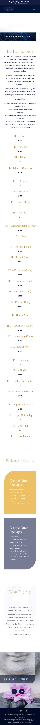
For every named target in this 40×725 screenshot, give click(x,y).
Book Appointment (17, 37)
